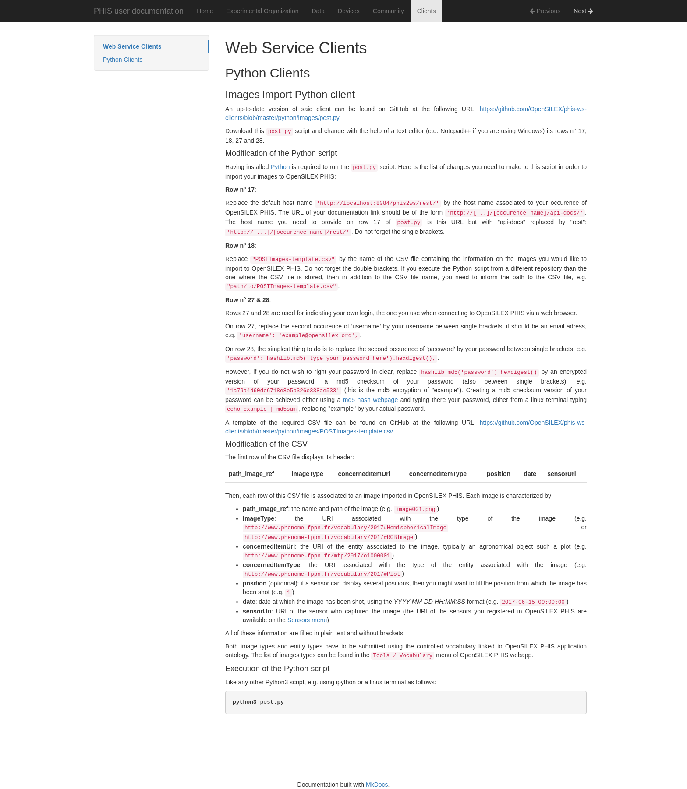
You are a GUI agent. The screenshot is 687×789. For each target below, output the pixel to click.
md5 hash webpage (370, 399)
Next (583, 10)
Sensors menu (307, 619)
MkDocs (377, 784)
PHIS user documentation (139, 11)
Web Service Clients (132, 46)
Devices (349, 10)
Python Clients (122, 59)
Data (318, 10)
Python (280, 166)
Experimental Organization (262, 10)
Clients (426, 10)
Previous (545, 10)
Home (205, 10)
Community (388, 10)
